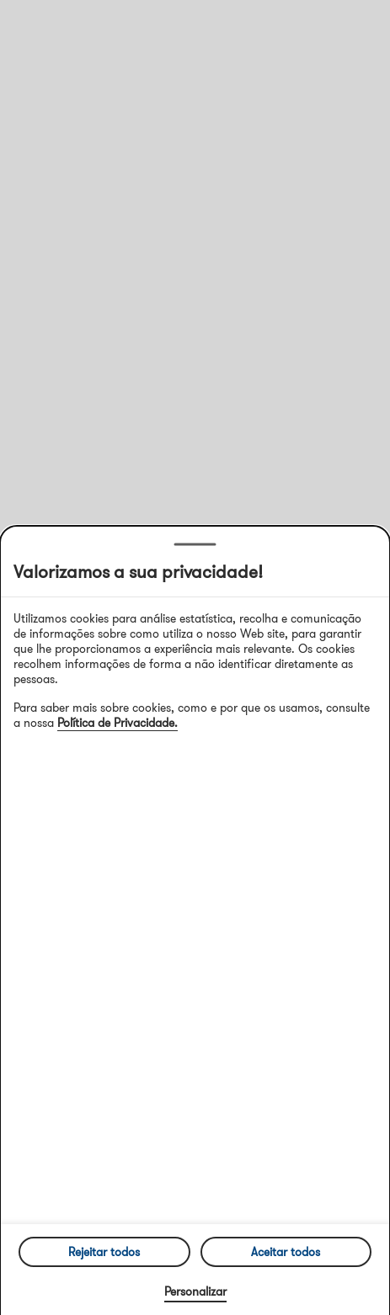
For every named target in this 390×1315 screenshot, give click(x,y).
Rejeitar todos (104, 1251)
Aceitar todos (285, 1251)
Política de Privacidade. (117, 722)
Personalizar (195, 1291)
